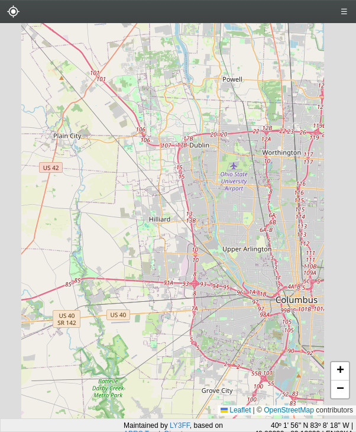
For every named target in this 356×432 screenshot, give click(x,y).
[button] (340, 371)
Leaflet (236, 410)
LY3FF (180, 425)
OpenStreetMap (289, 410)
